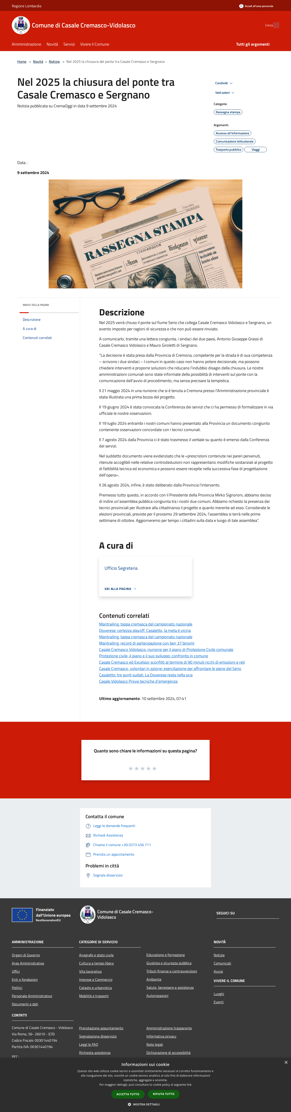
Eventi (219, 1002)
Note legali (154, 1044)
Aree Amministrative (28, 963)
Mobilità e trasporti (94, 996)
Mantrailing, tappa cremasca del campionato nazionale (145, 624)
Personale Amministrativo (32, 996)
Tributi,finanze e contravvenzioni (171, 971)
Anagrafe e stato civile (96, 955)
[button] (145, 1104)
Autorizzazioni (157, 995)
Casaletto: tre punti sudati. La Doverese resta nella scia (146, 675)
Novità (38, 61)
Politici (17, 987)
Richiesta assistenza (94, 1052)
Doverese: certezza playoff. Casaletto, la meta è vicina (145, 630)
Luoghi (219, 994)
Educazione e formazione (165, 954)
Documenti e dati (25, 1004)
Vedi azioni (225, 93)
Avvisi (218, 971)
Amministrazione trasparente (169, 1028)
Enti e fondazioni (25, 979)
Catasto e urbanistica (95, 987)
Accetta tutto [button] (128, 1094)
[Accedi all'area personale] (256, 6)
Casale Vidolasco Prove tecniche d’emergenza (138, 681)
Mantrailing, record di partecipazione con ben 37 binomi (146, 643)
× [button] (286, 1062)
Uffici (16, 971)
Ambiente (153, 979)
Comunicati (222, 963)
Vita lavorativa (90, 971)
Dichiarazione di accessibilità (168, 1052)
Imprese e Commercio (95, 979)
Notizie (54, 61)
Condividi (224, 83)
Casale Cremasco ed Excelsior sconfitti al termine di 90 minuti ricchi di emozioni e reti (172, 662)
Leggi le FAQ (88, 1044)
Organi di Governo (26, 955)
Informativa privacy (161, 1036)
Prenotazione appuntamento (101, 1028)
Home (21, 61)
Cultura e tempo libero (96, 963)
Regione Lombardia (26, 6)
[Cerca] (273, 25)
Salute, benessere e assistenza (170, 987)
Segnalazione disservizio (98, 1036)
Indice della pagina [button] (36, 305)
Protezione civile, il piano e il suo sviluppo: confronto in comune (153, 656)
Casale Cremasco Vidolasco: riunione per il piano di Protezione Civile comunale (166, 649)
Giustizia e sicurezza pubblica (168, 963)
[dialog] (145, 1085)
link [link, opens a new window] (189, 1085)
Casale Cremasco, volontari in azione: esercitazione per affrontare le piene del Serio (170, 668)
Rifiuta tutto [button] (164, 1094)
